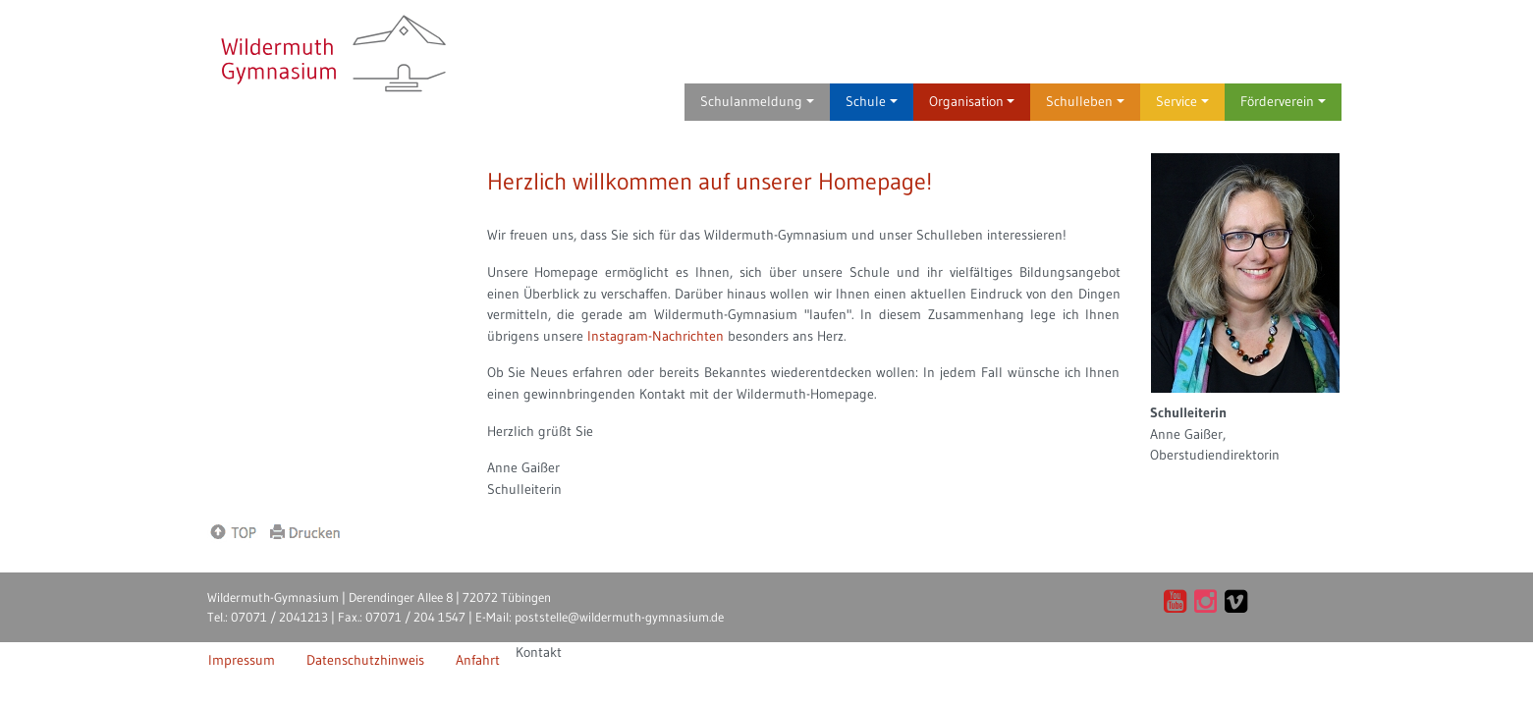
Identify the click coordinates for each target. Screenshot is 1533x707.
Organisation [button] (972, 101)
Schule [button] (872, 101)
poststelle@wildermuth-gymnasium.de (619, 617)
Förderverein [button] (1283, 101)
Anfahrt (478, 660)
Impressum (241, 660)
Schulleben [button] (1085, 101)
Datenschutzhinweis (365, 660)
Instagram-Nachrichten (655, 336)
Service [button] (1182, 101)
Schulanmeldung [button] (757, 101)
